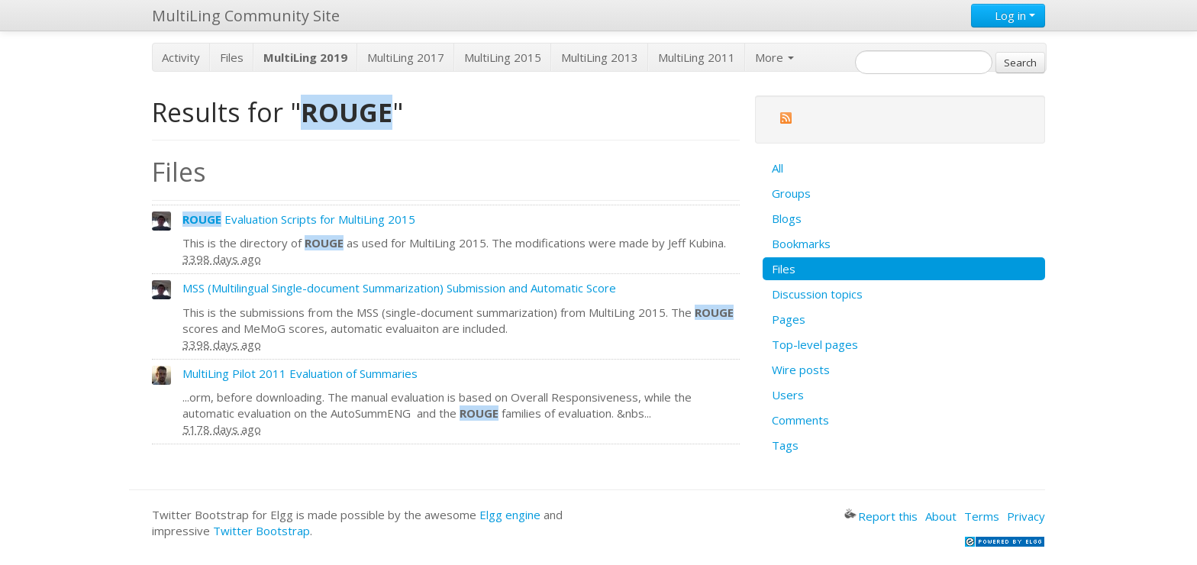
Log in (1008, 15)
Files (232, 57)
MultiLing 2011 (696, 57)
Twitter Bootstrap (261, 530)
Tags (785, 445)
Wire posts (801, 369)
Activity (181, 57)
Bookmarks (801, 243)
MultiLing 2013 (599, 57)
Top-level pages (815, 344)
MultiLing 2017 (405, 57)
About (941, 516)
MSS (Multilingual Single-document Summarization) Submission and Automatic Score (399, 287)
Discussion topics (817, 294)
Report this (881, 516)
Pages (788, 319)
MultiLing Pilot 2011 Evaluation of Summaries (300, 373)
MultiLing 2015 (502, 57)
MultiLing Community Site (246, 15)
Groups (791, 193)
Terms (981, 516)
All (777, 168)
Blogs (787, 218)
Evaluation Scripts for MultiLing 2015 (298, 219)
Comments (800, 420)
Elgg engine (509, 514)
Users (788, 394)
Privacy (1026, 516)
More (774, 57)
